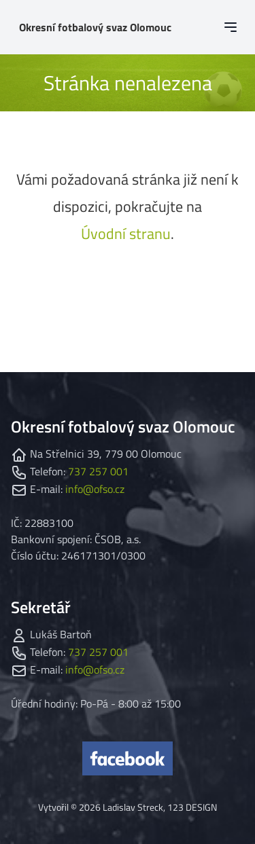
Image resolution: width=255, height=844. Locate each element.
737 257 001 (98, 471)
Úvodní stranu (126, 233)
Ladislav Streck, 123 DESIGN (160, 807)
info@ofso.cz (94, 489)
